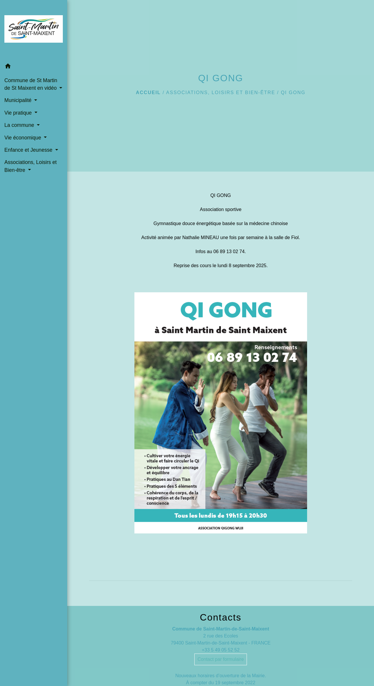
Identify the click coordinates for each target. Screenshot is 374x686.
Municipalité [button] (18, 100)
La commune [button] (20, 125)
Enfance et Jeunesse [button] (29, 150)
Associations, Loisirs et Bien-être (220, 92)
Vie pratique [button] (18, 113)
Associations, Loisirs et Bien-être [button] (30, 166)
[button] (33, 67)
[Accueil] (33, 30)
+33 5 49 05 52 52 (220, 649)
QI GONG (293, 92)
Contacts (220, 617)
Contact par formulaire (221, 659)
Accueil (148, 92)
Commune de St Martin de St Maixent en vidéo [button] (31, 84)
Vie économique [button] (23, 138)
